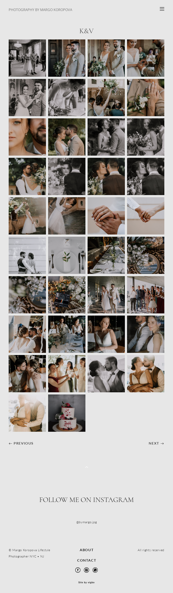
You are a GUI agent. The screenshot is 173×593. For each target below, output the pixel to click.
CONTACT (86, 560)
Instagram (113, 499)
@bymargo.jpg (86, 522)
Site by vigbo (86, 583)
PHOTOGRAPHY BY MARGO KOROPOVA (40, 9)
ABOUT (87, 550)
